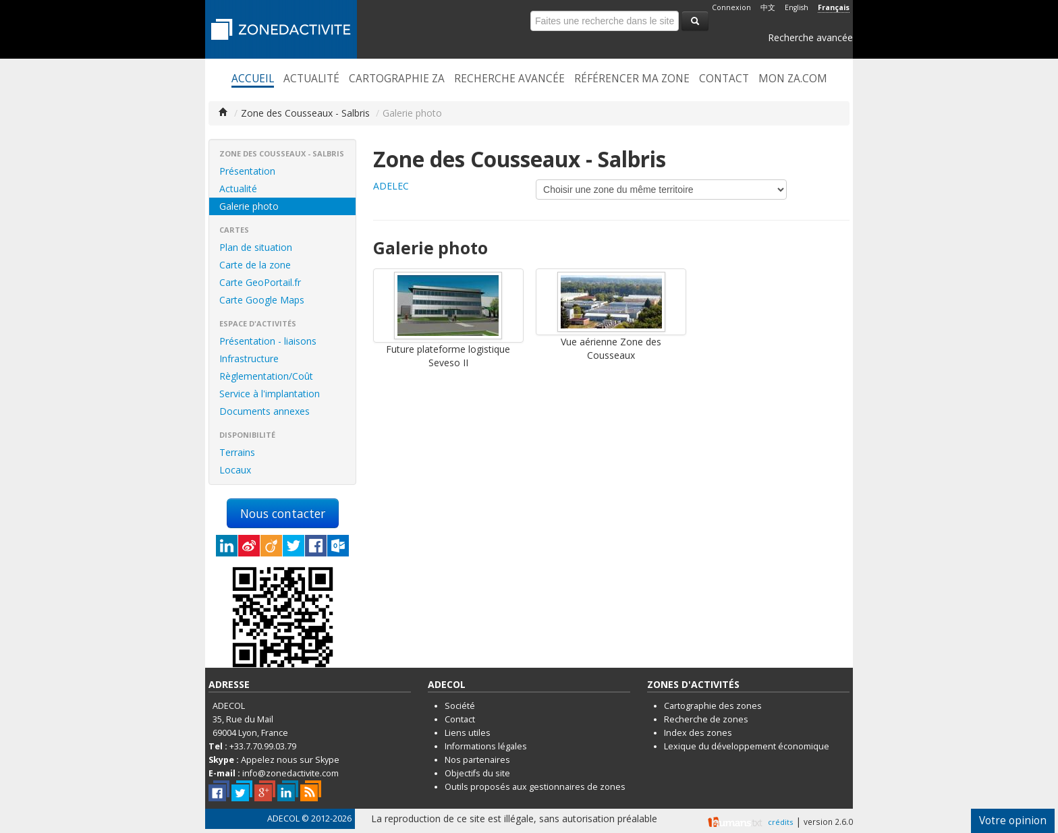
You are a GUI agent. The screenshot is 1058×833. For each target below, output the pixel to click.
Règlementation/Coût (266, 376)
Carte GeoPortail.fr (260, 282)
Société (460, 706)
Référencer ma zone (632, 79)
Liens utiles (468, 733)
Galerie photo (249, 206)
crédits (780, 822)
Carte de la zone (255, 264)
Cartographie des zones (713, 706)
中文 (767, 7)
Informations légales (486, 746)
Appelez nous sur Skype (290, 760)
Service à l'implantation (269, 393)
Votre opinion (1013, 820)
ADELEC (391, 185)
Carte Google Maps (261, 299)
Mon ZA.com (792, 79)
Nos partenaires (477, 760)
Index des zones (698, 733)
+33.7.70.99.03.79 (262, 746)
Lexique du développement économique (746, 746)
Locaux (235, 469)
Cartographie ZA (397, 79)
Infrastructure (249, 358)
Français (834, 7)
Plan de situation (255, 247)
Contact (724, 79)
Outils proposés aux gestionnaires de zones (535, 787)
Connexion (731, 7)
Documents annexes (264, 411)
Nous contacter (282, 513)
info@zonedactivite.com (290, 773)
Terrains (237, 452)
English (796, 7)
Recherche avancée (810, 37)
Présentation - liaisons (267, 341)
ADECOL (283, 818)
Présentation (247, 171)
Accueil (252, 79)
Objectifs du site (477, 773)
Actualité (311, 79)
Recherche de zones (706, 719)
